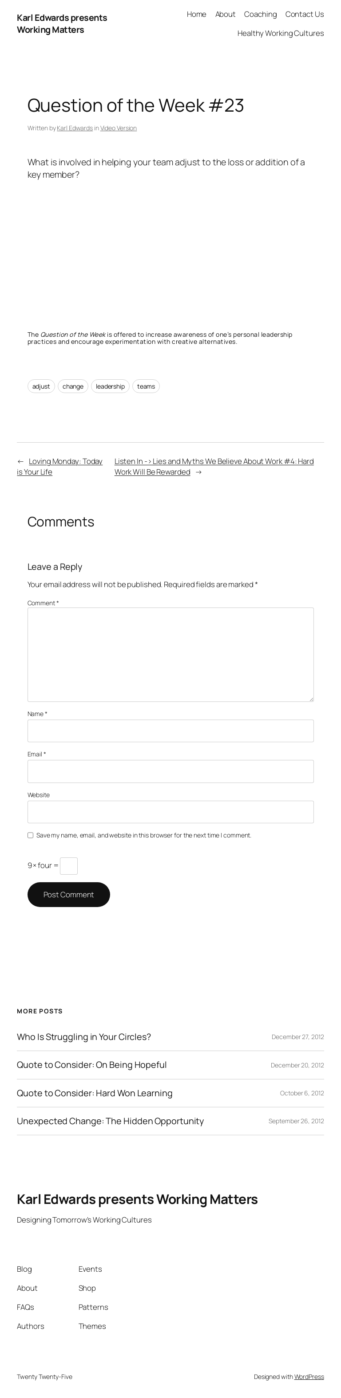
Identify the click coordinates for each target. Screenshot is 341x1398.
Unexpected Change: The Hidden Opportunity (110, 1121)
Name (38, 713)
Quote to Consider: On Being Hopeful (92, 1065)
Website (39, 795)
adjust (41, 386)
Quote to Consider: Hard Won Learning (94, 1093)
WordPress (309, 1376)
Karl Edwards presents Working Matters (62, 24)
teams (146, 386)
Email (37, 754)
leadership (110, 386)
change (73, 386)
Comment (43, 603)
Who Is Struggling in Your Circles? (84, 1037)
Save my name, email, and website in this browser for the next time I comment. (143, 835)
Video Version (118, 128)
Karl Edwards (75, 128)
